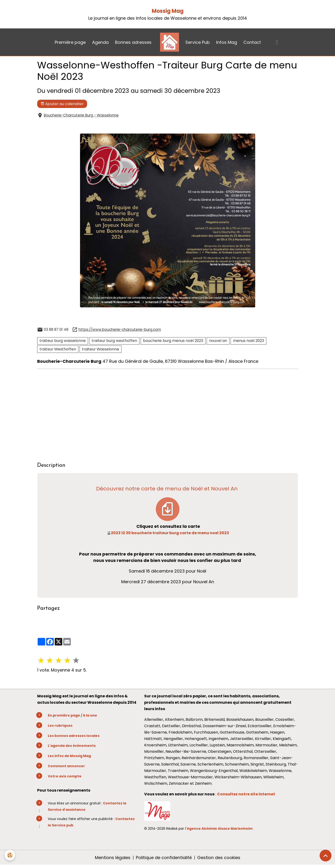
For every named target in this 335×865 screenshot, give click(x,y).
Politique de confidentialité (164, 858)
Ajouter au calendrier (62, 104)
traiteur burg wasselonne (63, 340)
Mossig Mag (167, 11)
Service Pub (197, 42)
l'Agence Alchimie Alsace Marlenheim (219, 828)
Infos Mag (226, 42)
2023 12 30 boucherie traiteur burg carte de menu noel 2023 (170, 533)
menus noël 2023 (248, 340)
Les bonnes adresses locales (73, 735)
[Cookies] (10, 855)
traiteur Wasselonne (100, 349)
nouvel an (218, 340)
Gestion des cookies (218, 858)
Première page (70, 42)
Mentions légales (112, 858)
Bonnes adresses (133, 42)
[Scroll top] (325, 855)
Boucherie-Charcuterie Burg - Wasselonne (81, 115)
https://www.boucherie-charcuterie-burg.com (120, 329)
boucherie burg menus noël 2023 (173, 340)
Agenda (100, 42)
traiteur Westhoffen (58, 349)
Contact (252, 42)
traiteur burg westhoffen (114, 340)
